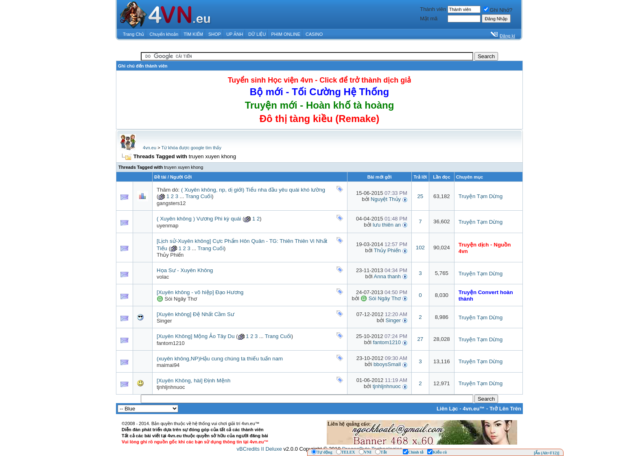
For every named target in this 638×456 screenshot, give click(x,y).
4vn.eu (149, 147)
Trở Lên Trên (505, 409)
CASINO (314, 34)
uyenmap (167, 226)
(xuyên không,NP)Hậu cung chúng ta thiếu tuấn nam (220, 359)
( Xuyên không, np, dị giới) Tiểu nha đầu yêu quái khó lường (253, 190)
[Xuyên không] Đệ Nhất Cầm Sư (195, 314)
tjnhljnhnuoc (171, 387)
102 (420, 247)
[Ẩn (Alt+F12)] (546, 453)
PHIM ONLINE (285, 34)
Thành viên (433, 9)
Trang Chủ (133, 34)
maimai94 (168, 365)
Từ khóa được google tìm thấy (191, 147)
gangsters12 (171, 203)
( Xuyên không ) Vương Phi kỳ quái (199, 219)
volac (163, 277)
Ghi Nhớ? (498, 10)
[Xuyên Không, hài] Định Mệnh (193, 380)
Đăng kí (507, 35)
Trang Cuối (199, 196)
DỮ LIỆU (257, 34)
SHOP (214, 34)
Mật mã (428, 18)
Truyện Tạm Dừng (481, 196)
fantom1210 (171, 343)
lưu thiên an (387, 225)
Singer (164, 321)
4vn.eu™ (474, 409)
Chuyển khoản (164, 34)
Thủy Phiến (170, 255)
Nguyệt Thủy (386, 199)
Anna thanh (387, 276)
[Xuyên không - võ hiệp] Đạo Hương (200, 292)
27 (420, 339)
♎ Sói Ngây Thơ (177, 299)
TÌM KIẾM (193, 34)
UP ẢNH (234, 34)
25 (420, 196)
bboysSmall (387, 364)
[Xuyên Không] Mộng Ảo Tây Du (196, 336)
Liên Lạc (447, 409)
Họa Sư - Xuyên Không (185, 270)
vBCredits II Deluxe (259, 449)
